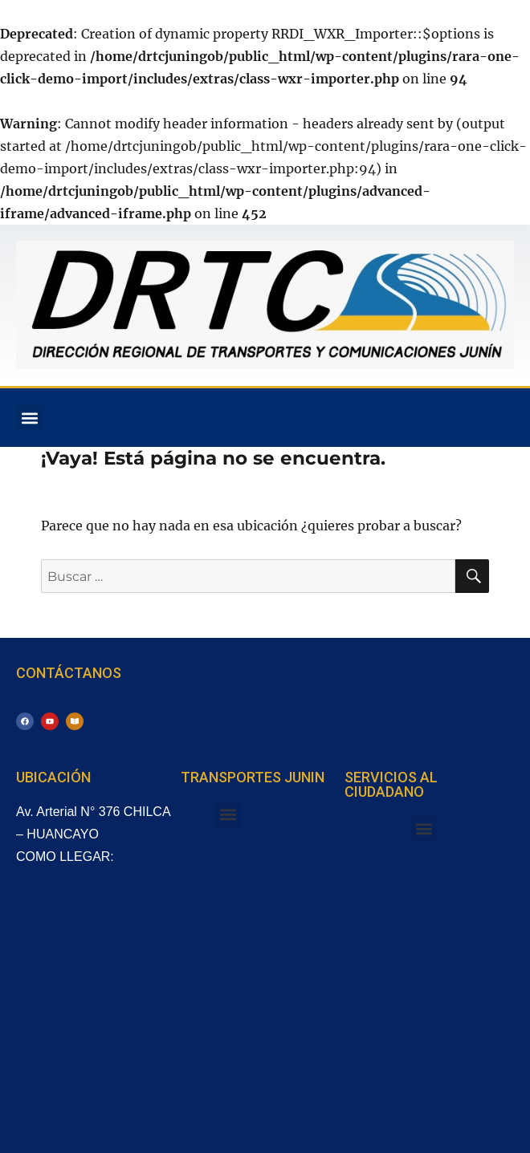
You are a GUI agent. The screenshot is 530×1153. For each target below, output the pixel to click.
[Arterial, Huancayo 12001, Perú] (98, 1004)
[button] (29, 417)
